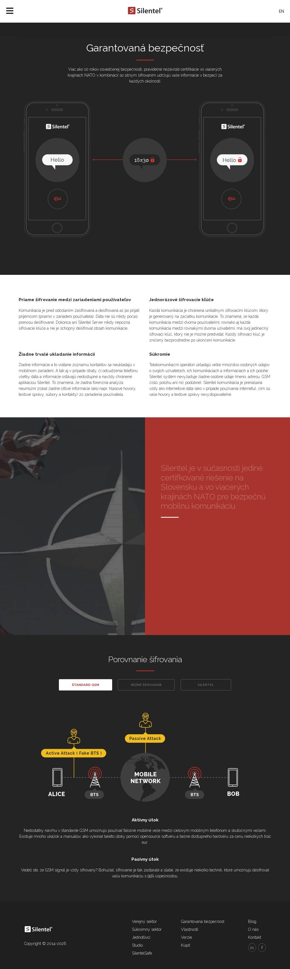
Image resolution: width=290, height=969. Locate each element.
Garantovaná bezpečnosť (202, 921)
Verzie (186, 937)
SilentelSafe (142, 953)
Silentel (206, 685)
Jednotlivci (141, 937)
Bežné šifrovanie (146, 685)
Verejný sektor (144, 921)
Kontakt (254, 937)
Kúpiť (185, 945)
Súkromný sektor (147, 929)
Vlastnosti (189, 929)
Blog (252, 921)
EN (281, 11)
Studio (137, 945)
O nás (253, 929)
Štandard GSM (85, 685)
